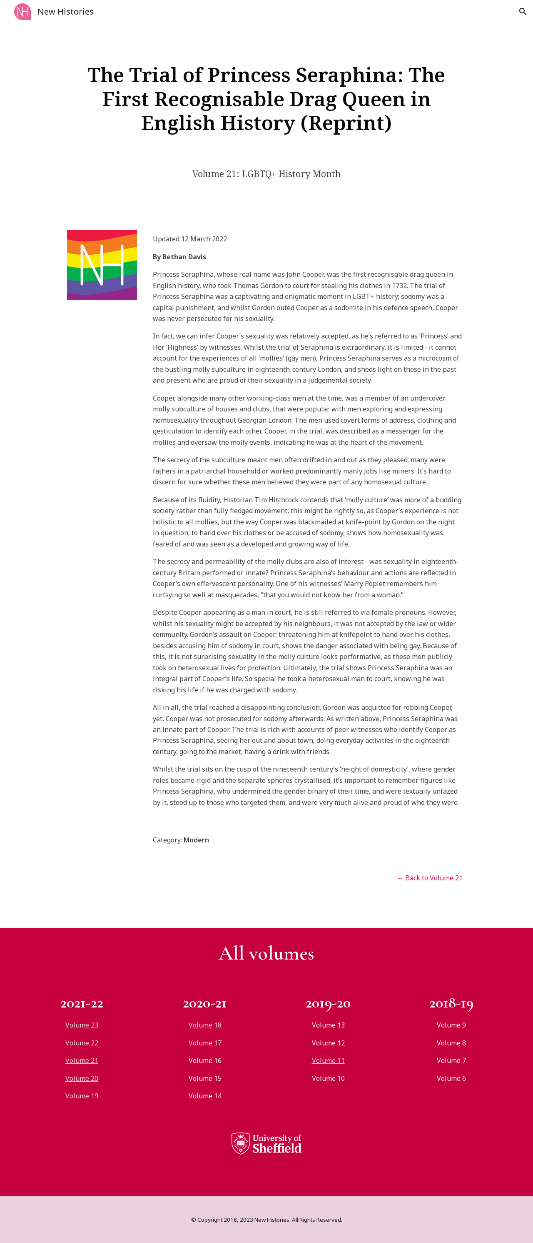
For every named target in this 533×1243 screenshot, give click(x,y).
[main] (266, 98)
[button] (523, 12)
